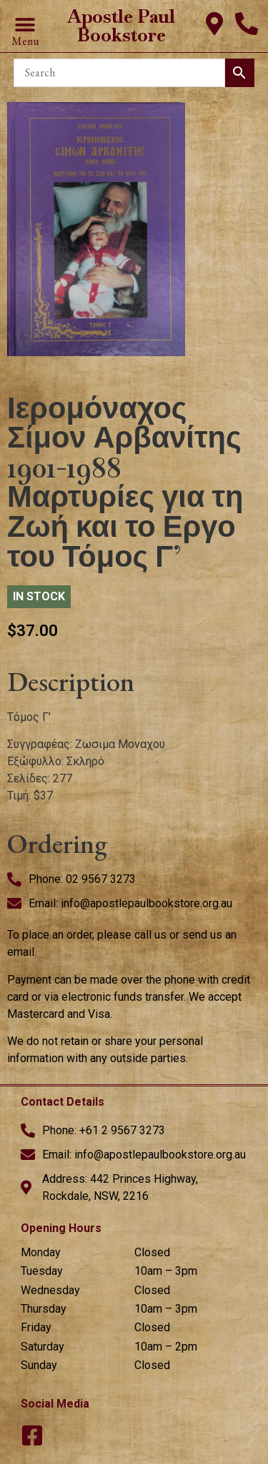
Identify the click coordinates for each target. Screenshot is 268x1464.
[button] (25, 25)
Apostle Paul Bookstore (121, 25)
